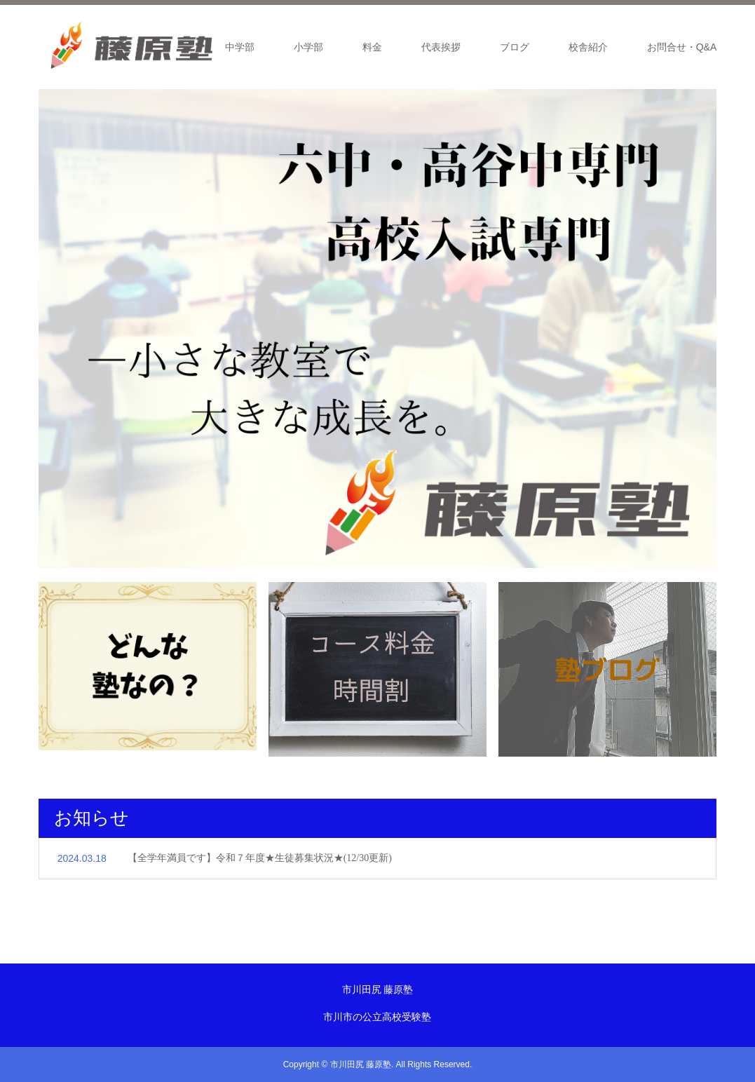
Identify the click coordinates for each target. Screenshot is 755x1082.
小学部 (308, 47)
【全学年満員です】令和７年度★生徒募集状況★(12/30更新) (260, 858)
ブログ (514, 47)
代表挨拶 (441, 47)
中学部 (239, 47)
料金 (372, 47)
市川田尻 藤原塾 (378, 989)
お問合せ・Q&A (682, 47)
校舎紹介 (588, 47)
